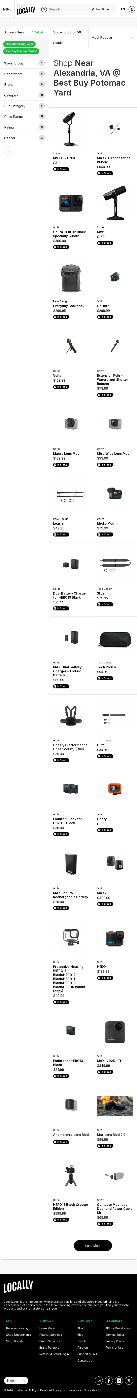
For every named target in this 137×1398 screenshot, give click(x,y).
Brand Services (49, 1341)
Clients (81, 1341)
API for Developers (118, 1328)
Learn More (47, 1328)
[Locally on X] (129, 1380)
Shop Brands (14, 1341)
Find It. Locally (103, 9)
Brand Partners (49, 1347)
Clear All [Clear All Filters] (38, 32)
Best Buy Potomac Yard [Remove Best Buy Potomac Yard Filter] (21, 51)
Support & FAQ (87, 1354)
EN (123, 9)
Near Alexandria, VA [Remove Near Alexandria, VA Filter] (19, 44)
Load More (93, 1246)
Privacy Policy (114, 1341)
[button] (24, 63)
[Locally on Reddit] (99, 1380)
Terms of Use (114, 1347)
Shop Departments (18, 1334)
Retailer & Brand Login (54, 1354)
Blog (80, 1334)
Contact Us (84, 1360)
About (81, 1328)
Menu (7, 9)
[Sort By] (113, 37)
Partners (83, 1347)
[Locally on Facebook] (109, 1380)
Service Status (115, 1334)
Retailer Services (50, 1334)
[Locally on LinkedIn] (119, 1380)
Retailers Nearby (17, 1328)
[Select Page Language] (16, 1380)
